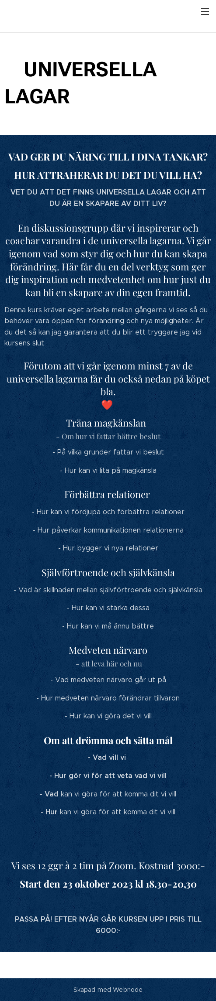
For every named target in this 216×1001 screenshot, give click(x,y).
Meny (205, 11)
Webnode (128, 990)
